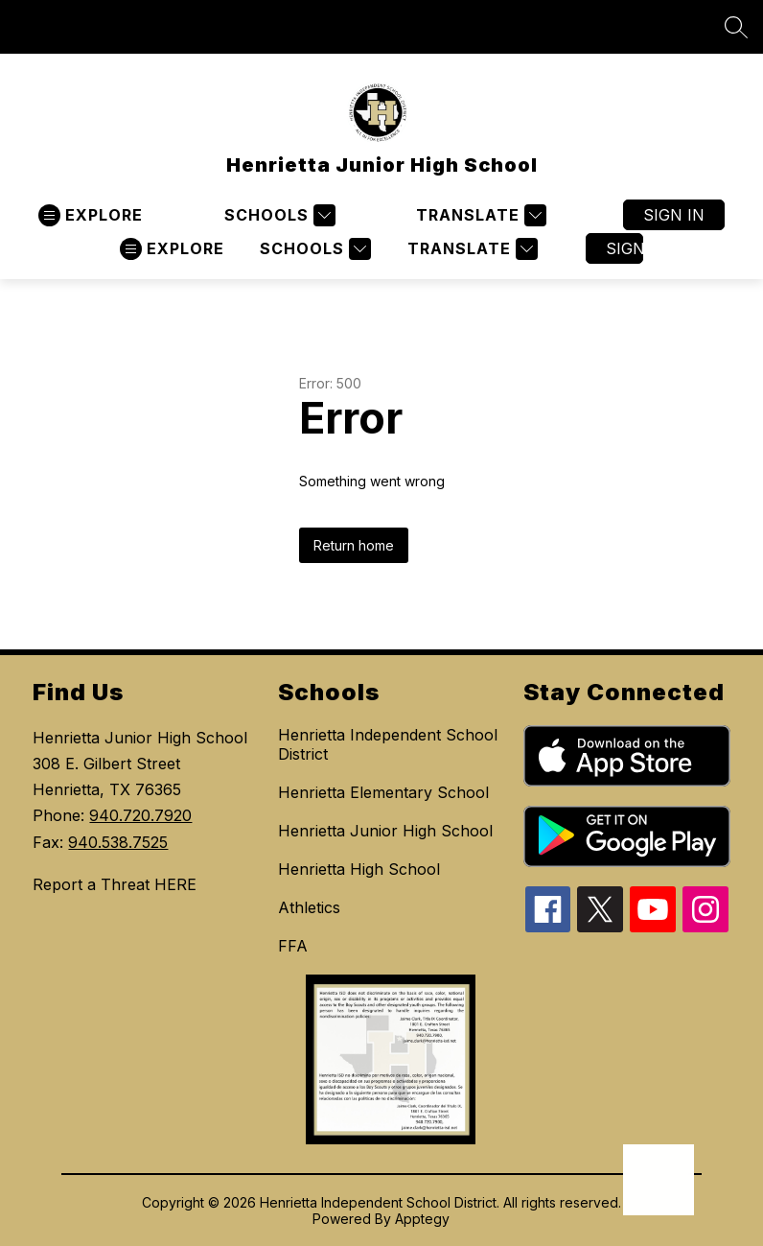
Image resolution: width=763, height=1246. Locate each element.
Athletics (309, 907)
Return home (353, 545)
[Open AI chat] (658, 1180)
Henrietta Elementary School (383, 792)
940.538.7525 (118, 842)
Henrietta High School (359, 869)
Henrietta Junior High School (385, 830)
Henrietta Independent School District (387, 744)
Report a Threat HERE (115, 884)
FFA (293, 945)
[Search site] (736, 26)
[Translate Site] (478, 215)
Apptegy (422, 1219)
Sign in (674, 214)
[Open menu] (90, 215)
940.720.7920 (140, 815)
